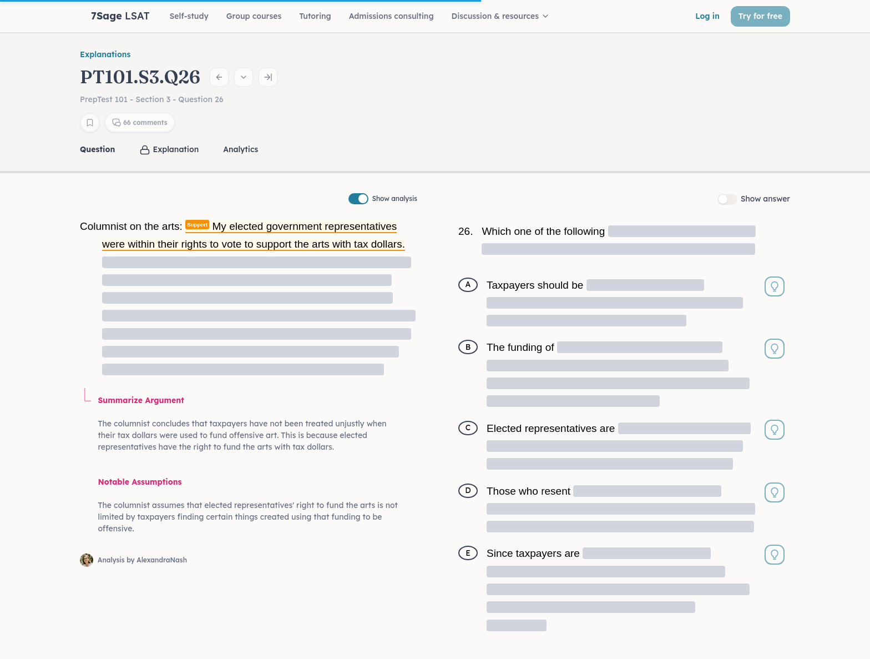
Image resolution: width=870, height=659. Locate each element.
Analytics (240, 149)
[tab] (98, 149)
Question (97, 149)
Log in (707, 16)
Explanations (105, 54)
